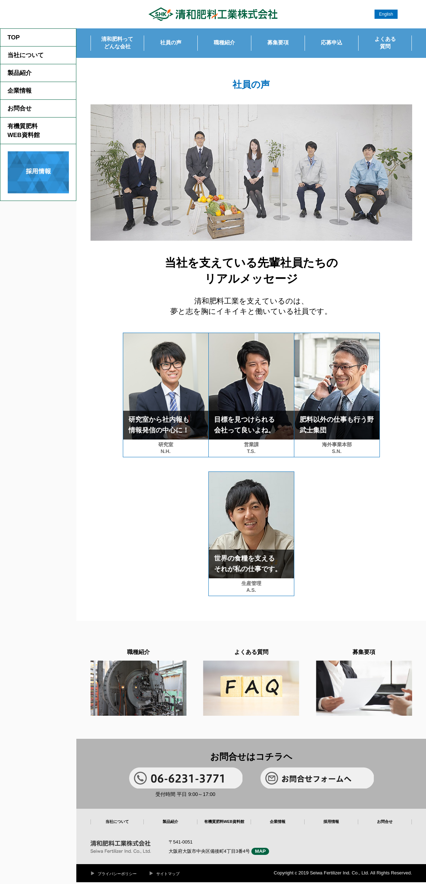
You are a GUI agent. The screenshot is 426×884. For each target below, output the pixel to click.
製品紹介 (19, 73)
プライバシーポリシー (119, 875)
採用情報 (331, 824)
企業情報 (19, 90)
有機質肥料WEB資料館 (23, 130)
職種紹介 (224, 43)
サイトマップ (172, 875)
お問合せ (19, 108)
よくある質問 (385, 43)
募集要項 (278, 43)
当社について (25, 55)
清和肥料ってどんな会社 (117, 43)
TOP (13, 37)
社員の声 (171, 43)
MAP (262, 853)
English (386, 14)
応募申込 (332, 43)
